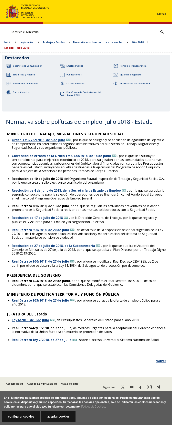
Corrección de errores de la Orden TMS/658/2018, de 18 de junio (61, 156)
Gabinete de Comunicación (27, 65)
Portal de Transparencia (133, 65)
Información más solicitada (135, 83)
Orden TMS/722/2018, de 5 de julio (38, 140)
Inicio (8, 42)
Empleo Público (74, 65)
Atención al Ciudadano (25, 83)
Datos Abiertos (21, 92)
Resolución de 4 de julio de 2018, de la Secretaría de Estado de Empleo (66, 190)
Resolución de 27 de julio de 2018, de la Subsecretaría (53, 246)
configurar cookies (21, 416)
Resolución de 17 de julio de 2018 (37, 218)
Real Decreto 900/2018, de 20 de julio (40, 230)
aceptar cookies (58, 416)
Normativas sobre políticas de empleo (98, 42)
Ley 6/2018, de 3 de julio (30, 320)
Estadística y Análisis (24, 74)
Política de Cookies (93, 406)
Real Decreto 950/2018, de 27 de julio (40, 261)
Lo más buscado (75, 83)
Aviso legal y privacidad (42, 383)
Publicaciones (74, 74)
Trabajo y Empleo (54, 42)
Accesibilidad (14, 383)
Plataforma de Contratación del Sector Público (83, 94)
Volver (161, 361)
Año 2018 (137, 42)
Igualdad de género (131, 74)
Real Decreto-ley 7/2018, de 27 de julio (41, 340)
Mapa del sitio (69, 383)
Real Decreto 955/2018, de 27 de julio (40, 300)
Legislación (27, 42)
